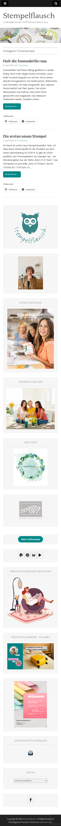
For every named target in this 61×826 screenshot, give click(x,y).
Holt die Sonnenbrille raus (25, 61)
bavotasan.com (45, 822)
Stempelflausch (29, 16)
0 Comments (22, 65)
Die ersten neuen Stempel (24, 136)
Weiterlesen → (12, 106)
